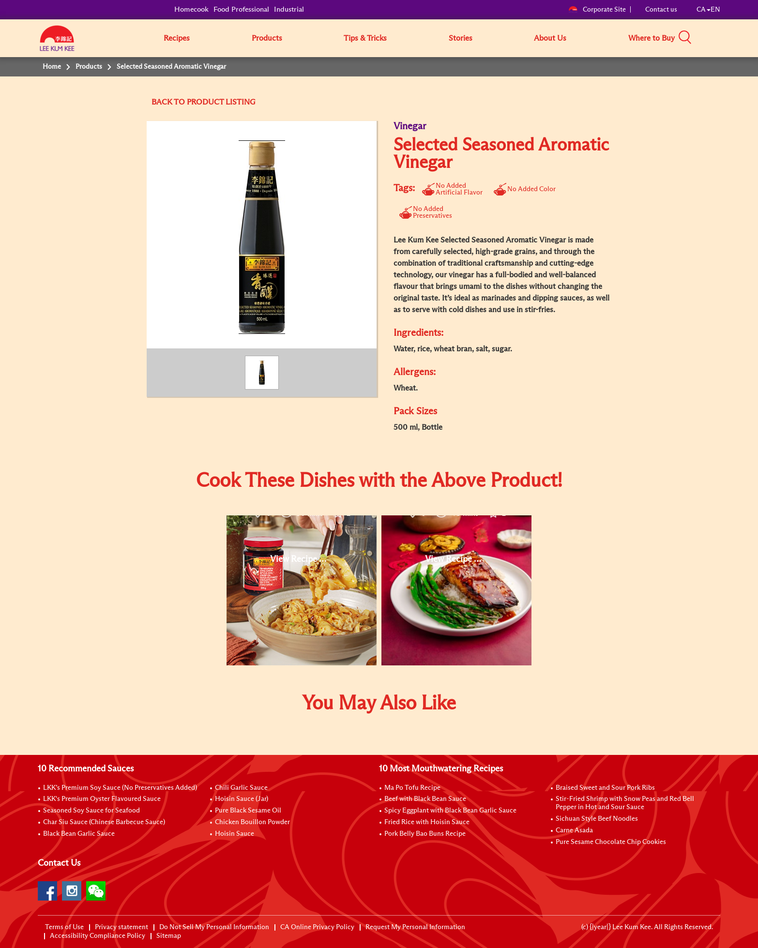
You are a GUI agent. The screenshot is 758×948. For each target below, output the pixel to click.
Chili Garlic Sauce (241, 787)
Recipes (177, 38)
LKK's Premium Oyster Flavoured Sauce (102, 799)
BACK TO (169, 102)
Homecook (191, 9)
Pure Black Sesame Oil (248, 810)
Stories (460, 38)
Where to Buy (651, 38)
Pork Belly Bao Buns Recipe (425, 833)
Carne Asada (574, 830)
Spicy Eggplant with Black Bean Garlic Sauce (450, 810)
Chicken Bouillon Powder (252, 822)
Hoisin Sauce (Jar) (241, 799)
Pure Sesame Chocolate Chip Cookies (611, 842)
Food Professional (241, 9)
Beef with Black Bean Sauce (425, 799)
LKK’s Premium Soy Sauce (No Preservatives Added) (120, 787)
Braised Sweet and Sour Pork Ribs (605, 787)
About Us (550, 38)
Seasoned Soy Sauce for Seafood (91, 810)
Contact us (661, 9)
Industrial (289, 9)
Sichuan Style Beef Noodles (597, 818)
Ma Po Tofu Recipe (412, 787)
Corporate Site (597, 10)
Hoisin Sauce (234, 833)
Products (267, 38)
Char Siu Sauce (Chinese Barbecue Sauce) (104, 822)
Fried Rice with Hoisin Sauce (427, 822)
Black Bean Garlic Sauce (79, 833)
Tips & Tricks (365, 38)
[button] (723, 38)
